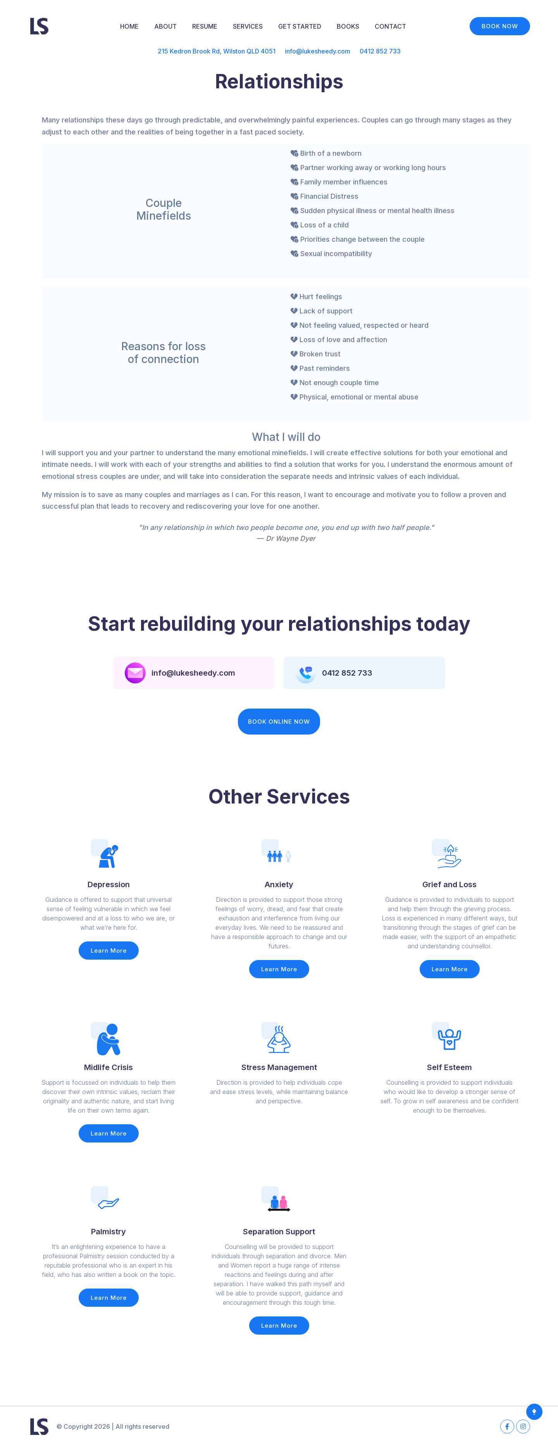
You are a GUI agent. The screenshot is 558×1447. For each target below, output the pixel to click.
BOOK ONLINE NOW (279, 721)
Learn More (109, 950)
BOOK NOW (500, 26)
